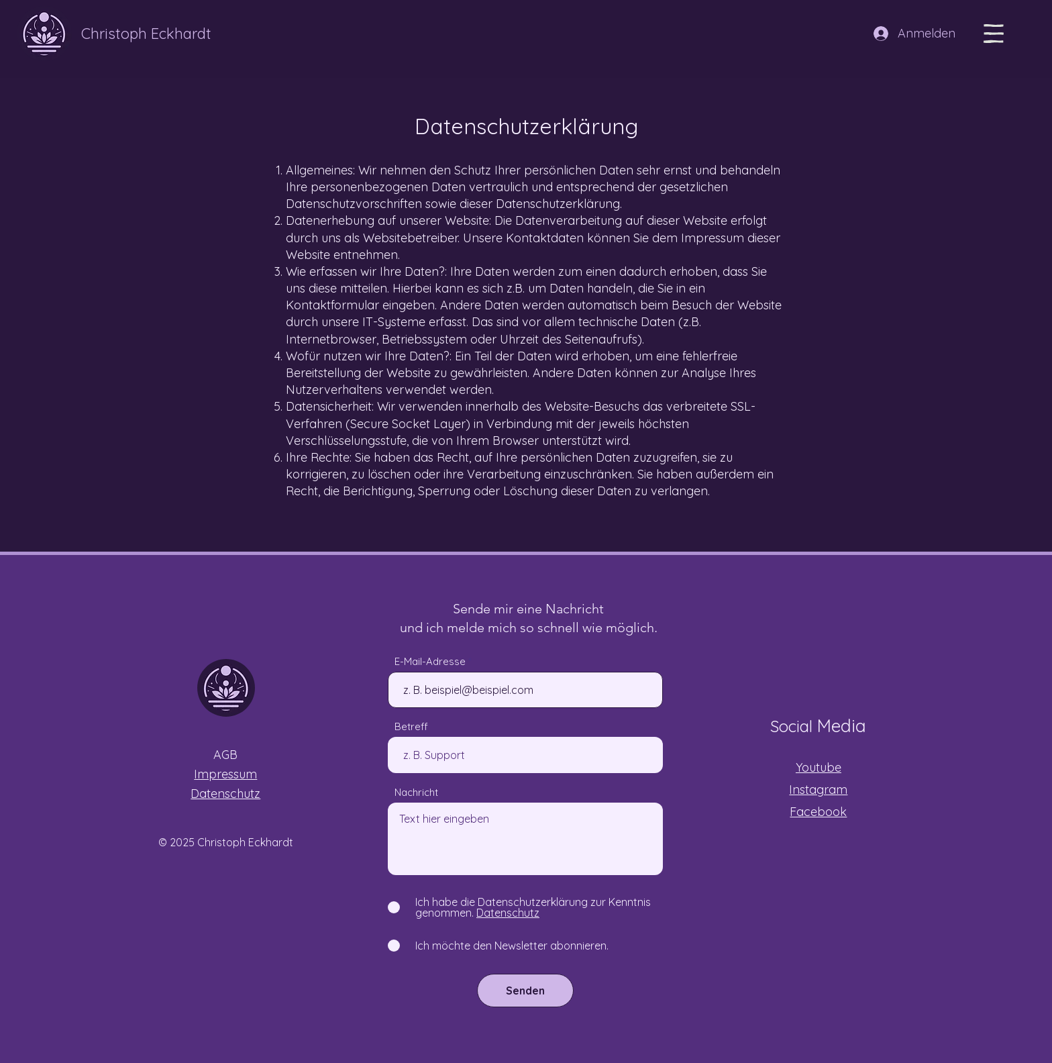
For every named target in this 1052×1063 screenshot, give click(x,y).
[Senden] (525, 990)
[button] (994, 33)
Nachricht (416, 792)
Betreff (411, 726)
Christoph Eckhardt (146, 33)
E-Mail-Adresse (430, 661)
